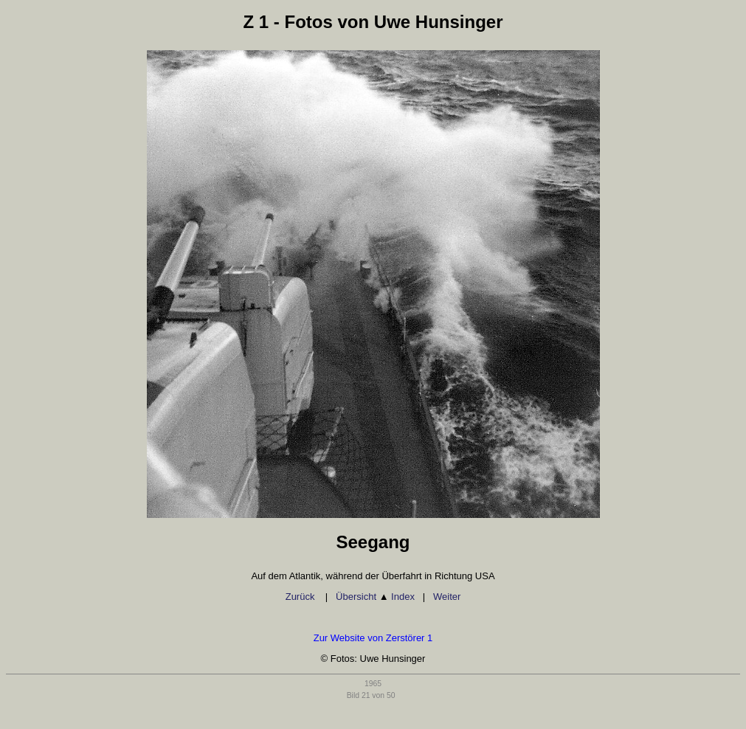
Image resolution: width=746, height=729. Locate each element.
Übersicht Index (375, 596)
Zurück (301, 596)
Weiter (446, 596)
